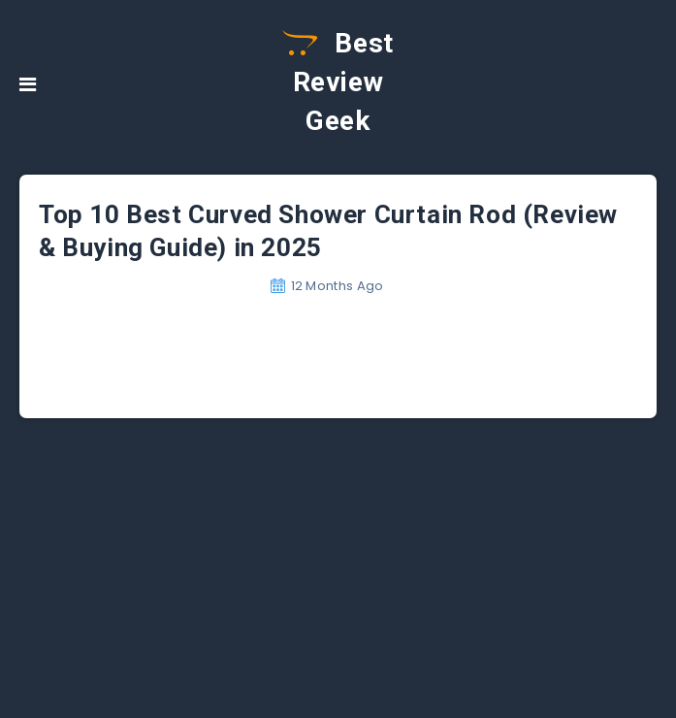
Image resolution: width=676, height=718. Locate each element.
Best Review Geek (338, 82)
